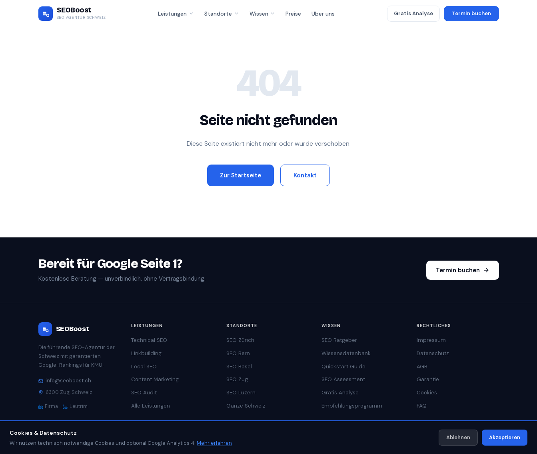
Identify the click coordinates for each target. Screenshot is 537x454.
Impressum (431, 340)
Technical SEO (149, 340)
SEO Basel (239, 366)
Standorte (221, 13)
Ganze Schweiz (246, 405)
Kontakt (305, 175)
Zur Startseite (240, 175)
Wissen (262, 13)
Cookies (427, 392)
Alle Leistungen (150, 405)
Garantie (428, 379)
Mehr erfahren (214, 443)
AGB (422, 366)
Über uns (323, 13)
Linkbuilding (146, 353)
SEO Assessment (343, 379)
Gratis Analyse (413, 13)
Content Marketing (155, 379)
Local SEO (144, 366)
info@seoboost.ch (64, 380)
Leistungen (176, 13)
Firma (48, 406)
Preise (293, 13)
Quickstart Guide (343, 366)
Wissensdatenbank (346, 353)
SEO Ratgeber (339, 340)
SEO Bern (238, 353)
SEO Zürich (240, 340)
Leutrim (75, 406)
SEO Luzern (241, 392)
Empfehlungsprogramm (351, 405)
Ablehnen (458, 437)
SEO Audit (144, 392)
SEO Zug (237, 379)
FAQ (422, 405)
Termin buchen (471, 13)
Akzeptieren (504, 437)
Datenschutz (433, 353)
